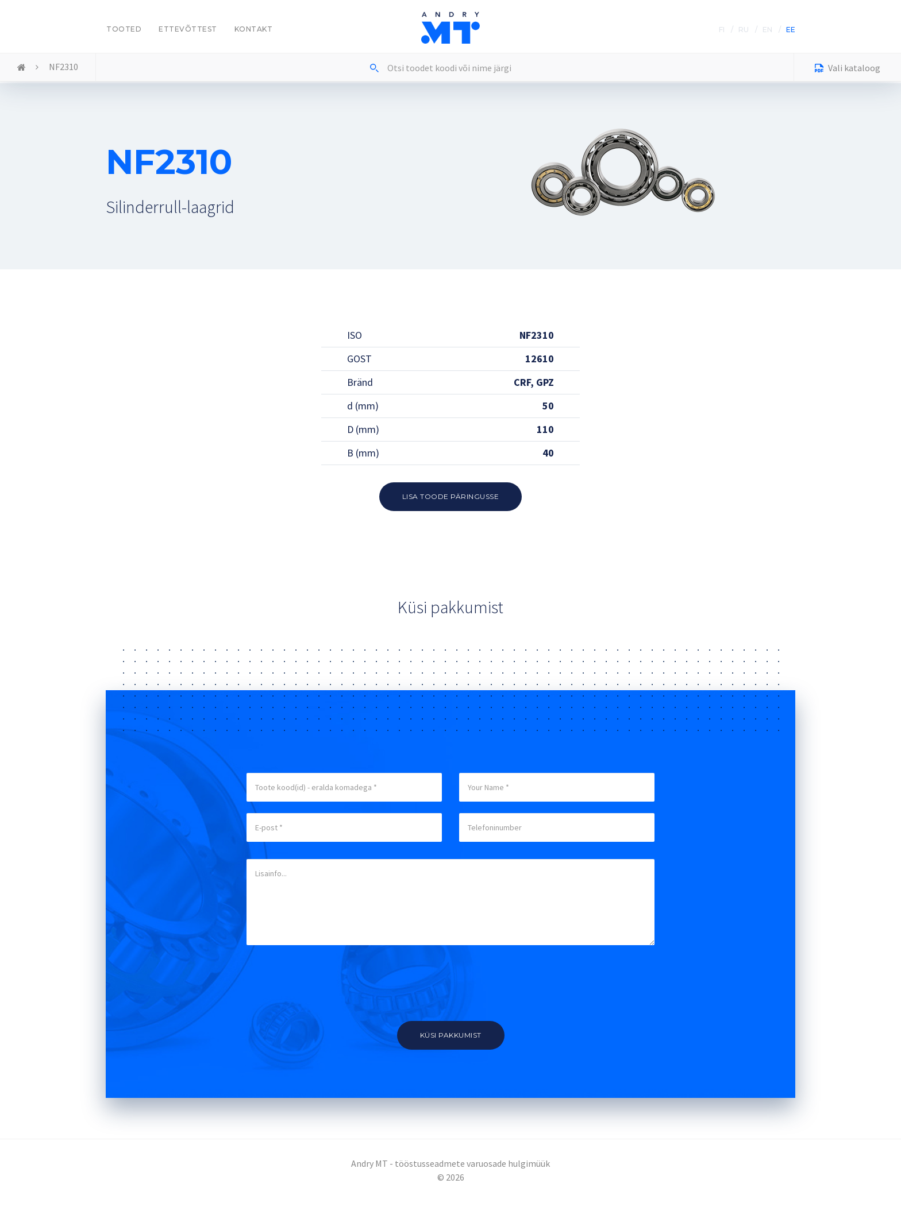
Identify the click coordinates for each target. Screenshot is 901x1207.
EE (790, 29)
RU (743, 29)
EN (767, 29)
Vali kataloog (847, 69)
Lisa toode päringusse (450, 496)
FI (722, 29)
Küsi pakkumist (451, 1035)
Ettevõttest (188, 29)
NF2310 (63, 66)
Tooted (123, 29)
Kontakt (253, 29)
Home (21, 68)
